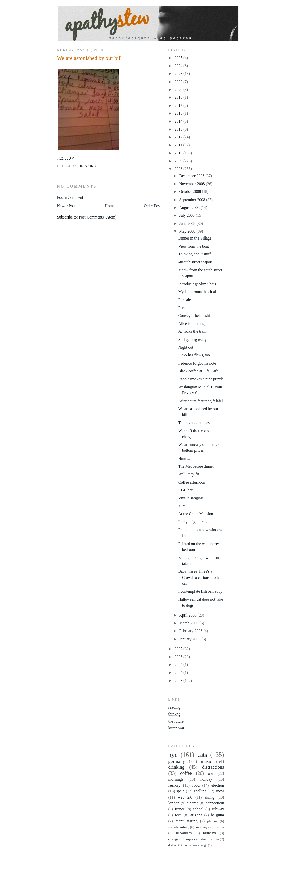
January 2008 (190, 639)
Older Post (152, 206)
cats (202, 754)
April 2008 (188, 615)
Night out (185, 347)
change (173, 839)
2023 (179, 73)
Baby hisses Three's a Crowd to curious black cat (198, 577)
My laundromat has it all (197, 292)
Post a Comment (70, 197)
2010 (179, 153)
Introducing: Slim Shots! (198, 284)
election (217, 785)
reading (174, 707)
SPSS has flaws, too (194, 355)
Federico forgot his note (197, 363)
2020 (179, 89)
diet (204, 839)
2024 (179, 66)
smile (220, 827)
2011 (179, 145)
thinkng (174, 714)
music (206, 761)
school (198, 809)
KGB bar (185, 490)
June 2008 (188, 223)
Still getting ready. (192, 339)
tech (178, 815)
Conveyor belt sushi (194, 315)
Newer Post (66, 206)
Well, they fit (188, 474)
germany (176, 761)
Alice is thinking (191, 323)
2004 (179, 672)
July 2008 (187, 215)
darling (173, 845)
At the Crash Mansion (195, 514)
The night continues (194, 423)
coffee (186, 773)
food (196, 785)
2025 (179, 58)
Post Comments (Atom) (98, 217)
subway (218, 809)
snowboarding (178, 827)
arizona (196, 815)
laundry (174, 785)
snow (219, 791)
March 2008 (189, 623)
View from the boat (193, 246)
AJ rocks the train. (192, 331)
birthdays (210, 833)
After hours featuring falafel (200, 401)
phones (212, 821)
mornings (175, 779)
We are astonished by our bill (89, 58)
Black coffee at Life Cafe (198, 371)
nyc (173, 754)
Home (109, 206)
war (211, 773)
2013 (179, 129)
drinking (87, 166)
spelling (200, 791)
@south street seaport (195, 262)
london (174, 803)
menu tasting (187, 821)
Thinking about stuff (194, 254)
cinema (192, 803)
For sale (184, 299)
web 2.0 (185, 797)
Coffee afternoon (191, 482)
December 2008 (192, 176)
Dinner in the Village (195, 238)
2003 (179, 680)
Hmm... (184, 458)
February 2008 (191, 631)
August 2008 (190, 207)
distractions (213, 767)
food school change (195, 845)
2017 (179, 105)
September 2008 (192, 199)
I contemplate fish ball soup (200, 591)
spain (180, 791)
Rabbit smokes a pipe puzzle (201, 379)
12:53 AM (67, 158)
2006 (179, 656)
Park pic (184, 308)
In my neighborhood (194, 522)
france (180, 809)
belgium (217, 815)
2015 (179, 113)
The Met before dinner (196, 466)
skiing (209, 797)
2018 (179, 97)
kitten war (176, 728)
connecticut (215, 803)
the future (176, 721)
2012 (179, 137)
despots (189, 839)
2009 (179, 161)
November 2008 (192, 184)
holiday (206, 779)
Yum (182, 506)
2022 (179, 82)
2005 (179, 664)
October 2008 (190, 191)
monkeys (202, 827)
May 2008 (188, 231)
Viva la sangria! (190, 498)
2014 (179, 121)
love (216, 839)
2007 (179, 649)
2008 (179, 169)
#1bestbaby (184, 833)
